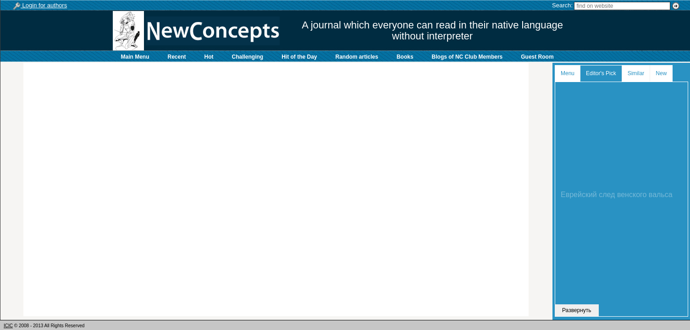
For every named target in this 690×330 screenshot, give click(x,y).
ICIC (8, 325)
